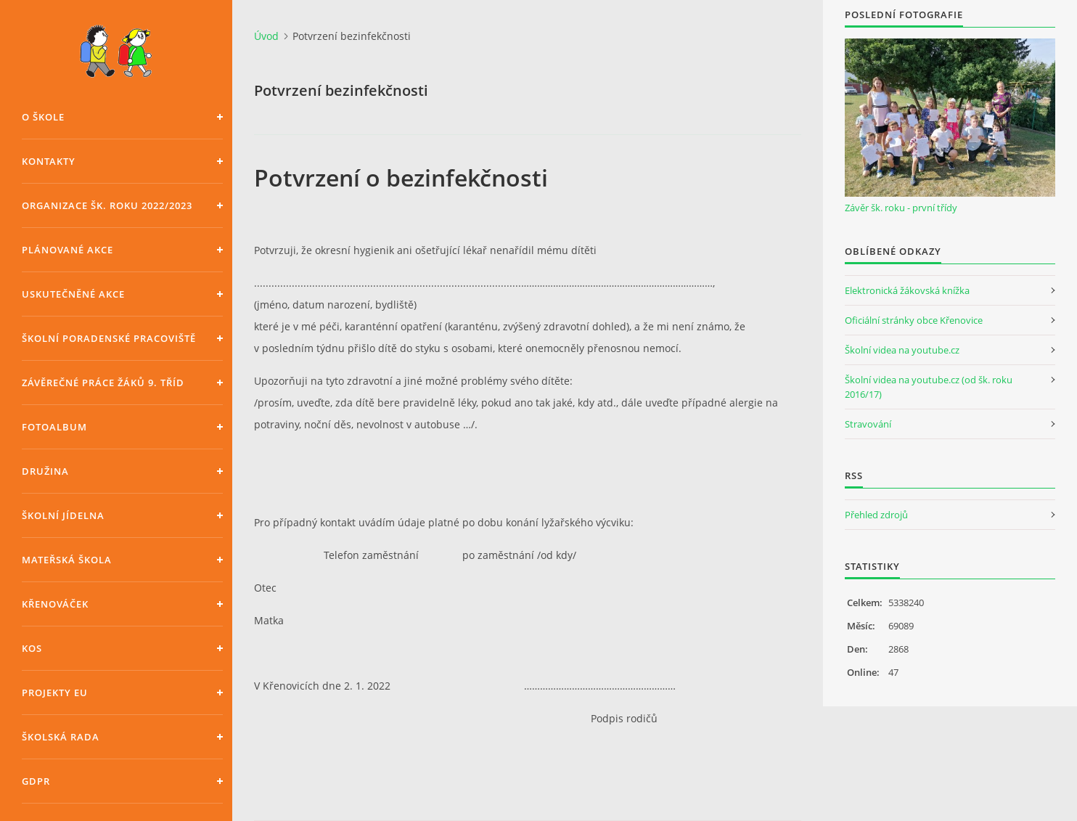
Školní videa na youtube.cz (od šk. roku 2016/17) (928, 387)
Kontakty (48, 161)
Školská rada (60, 736)
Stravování (868, 423)
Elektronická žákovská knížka (907, 290)
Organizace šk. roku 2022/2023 (107, 205)
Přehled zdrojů (876, 514)
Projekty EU (55, 692)
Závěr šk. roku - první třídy (901, 207)
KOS (32, 648)
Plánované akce (67, 249)
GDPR (36, 781)
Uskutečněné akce (73, 294)
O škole (43, 116)
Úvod (266, 36)
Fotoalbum (54, 426)
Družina (45, 471)
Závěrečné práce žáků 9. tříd (103, 382)
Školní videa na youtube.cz (902, 349)
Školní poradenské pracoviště (109, 338)
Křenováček (55, 603)
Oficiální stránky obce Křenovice (914, 320)
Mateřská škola (67, 559)
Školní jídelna (63, 515)
